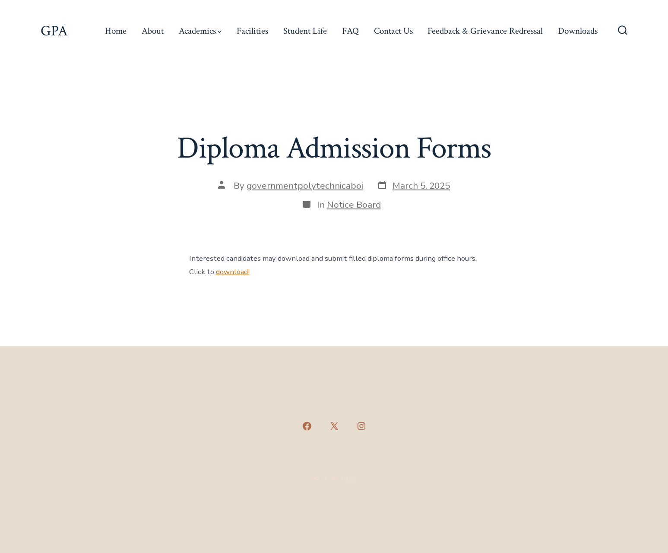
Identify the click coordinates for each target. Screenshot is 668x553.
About (153, 31)
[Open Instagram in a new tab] (361, 426)
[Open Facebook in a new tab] (307, 426)
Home (116, 31)
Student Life (305, 31)
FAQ (350, 31)
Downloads (578, 31)
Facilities (252, 31)
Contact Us (393, 31)
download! (233, 272)
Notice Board (354, 205)
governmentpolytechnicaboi (305, 186)
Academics (200, 31)
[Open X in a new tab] (334, 426)
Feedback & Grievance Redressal (485, 31)
